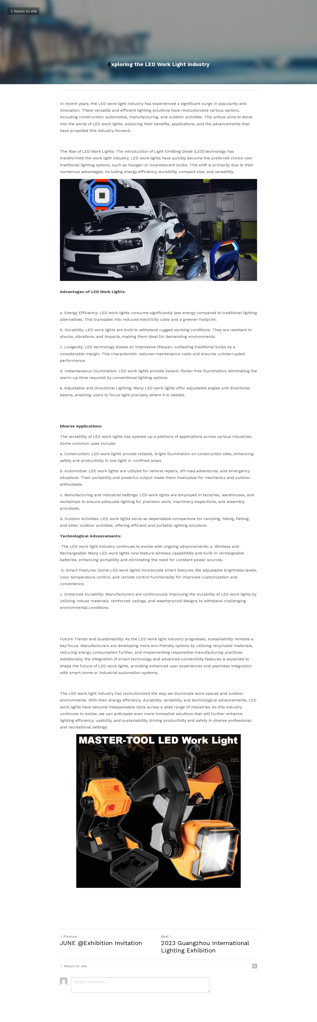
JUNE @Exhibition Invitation (101, 943)
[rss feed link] (254, 966)
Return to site (23, 11)
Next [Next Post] (166, 936)
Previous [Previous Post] (68, 936)
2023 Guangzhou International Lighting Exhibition (205, 947)
